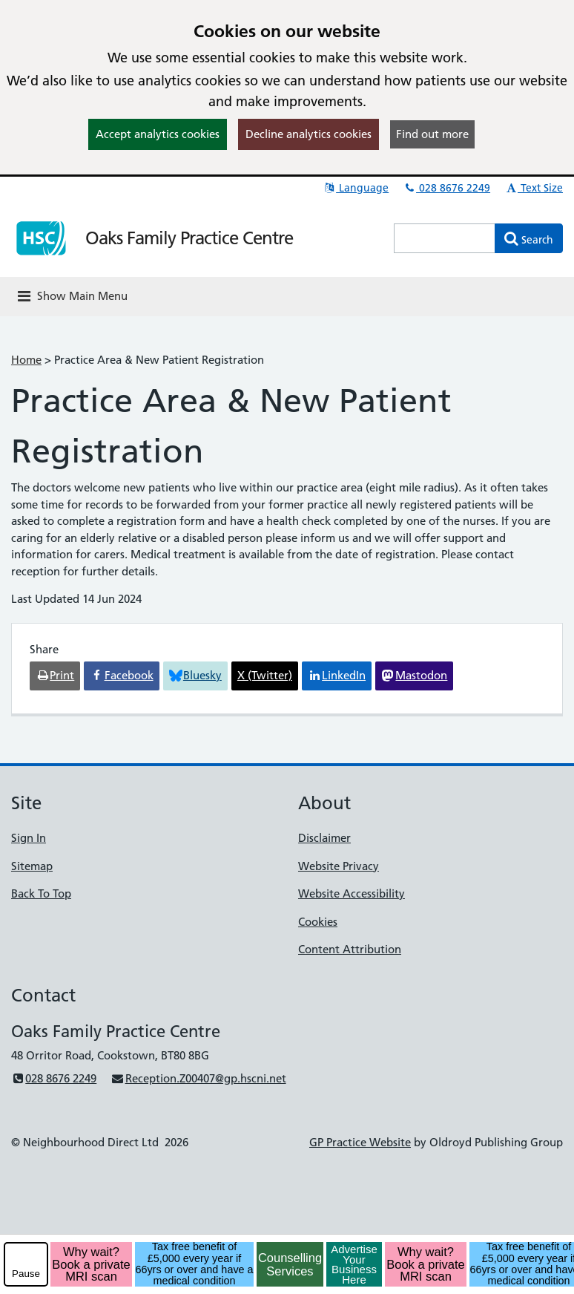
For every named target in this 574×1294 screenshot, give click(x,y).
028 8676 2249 (446, 188)
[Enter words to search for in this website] (444, 238)
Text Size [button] (533, 188)
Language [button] (356, 188)
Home (26, 360)
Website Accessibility (351, 893)
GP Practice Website (360, 1142)
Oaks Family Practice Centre (189, 238)
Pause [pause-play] (26, 1273)
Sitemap (32, 866)
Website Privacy (338, 866)
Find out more (432, 134)
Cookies (317, 922)
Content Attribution (349, 949)
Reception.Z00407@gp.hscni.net (198, 1078)
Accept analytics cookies (158, 134)
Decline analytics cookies (308, 134)
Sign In (28, 838)
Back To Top (41, 893)
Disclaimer (324, 838)
